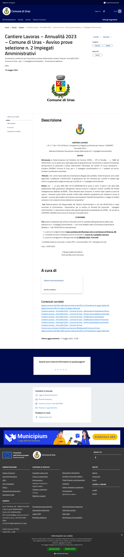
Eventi (94, 494)
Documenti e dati (8, 495)
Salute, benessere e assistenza (72, 487)
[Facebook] (101, 11)
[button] (62, 554)
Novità (14, 27)
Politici (5, 487)
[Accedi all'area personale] (111, 2)
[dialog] (62, 545)
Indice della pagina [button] (13, 117)
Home (7, 27)
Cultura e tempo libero (40, 476)
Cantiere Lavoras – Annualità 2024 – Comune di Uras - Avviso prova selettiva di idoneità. (75, 314)
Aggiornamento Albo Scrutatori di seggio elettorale (60, 308)
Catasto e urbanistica (39, 489)
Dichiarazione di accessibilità (72, 517)
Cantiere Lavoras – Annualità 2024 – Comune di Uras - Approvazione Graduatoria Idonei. (75, 311)
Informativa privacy (69, 510)
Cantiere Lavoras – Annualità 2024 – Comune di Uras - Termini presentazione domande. (75, 322)
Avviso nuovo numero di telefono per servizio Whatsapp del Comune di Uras (70, 328)
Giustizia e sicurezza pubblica (72, 476)
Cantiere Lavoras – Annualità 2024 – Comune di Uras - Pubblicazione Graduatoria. (72, 316)
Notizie (21, 27)
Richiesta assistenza (39, 517)
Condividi (97, 37)
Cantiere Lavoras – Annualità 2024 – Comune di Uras (61, 325)
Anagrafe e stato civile (40, 473)
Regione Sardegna (9, 2)
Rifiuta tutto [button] (70, 549)
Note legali (66, 514)
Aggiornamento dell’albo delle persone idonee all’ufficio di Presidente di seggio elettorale (75, 305)
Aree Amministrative (10, 476)
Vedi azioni (107, 37)
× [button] (121, 535)
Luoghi (94, 490)
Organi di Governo (9, 473)
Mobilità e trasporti (39, 496)
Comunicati (96, 476)
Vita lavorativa (37, 480)
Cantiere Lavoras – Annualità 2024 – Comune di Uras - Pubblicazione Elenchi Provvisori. (75, 319)
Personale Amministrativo (11, 491)
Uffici (4, 480)
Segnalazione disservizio (40, 510)
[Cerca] (119, 11)
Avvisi (94, 480)
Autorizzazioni (67, 491)
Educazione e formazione (70, 473)
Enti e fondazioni (8, 484)
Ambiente (65, 484)
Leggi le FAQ (36, 514)
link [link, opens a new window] (81, 545)
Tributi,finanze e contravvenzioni (73, 480)
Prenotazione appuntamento (42, 506)
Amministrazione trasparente (72, 506)
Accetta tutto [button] (54, 549)
